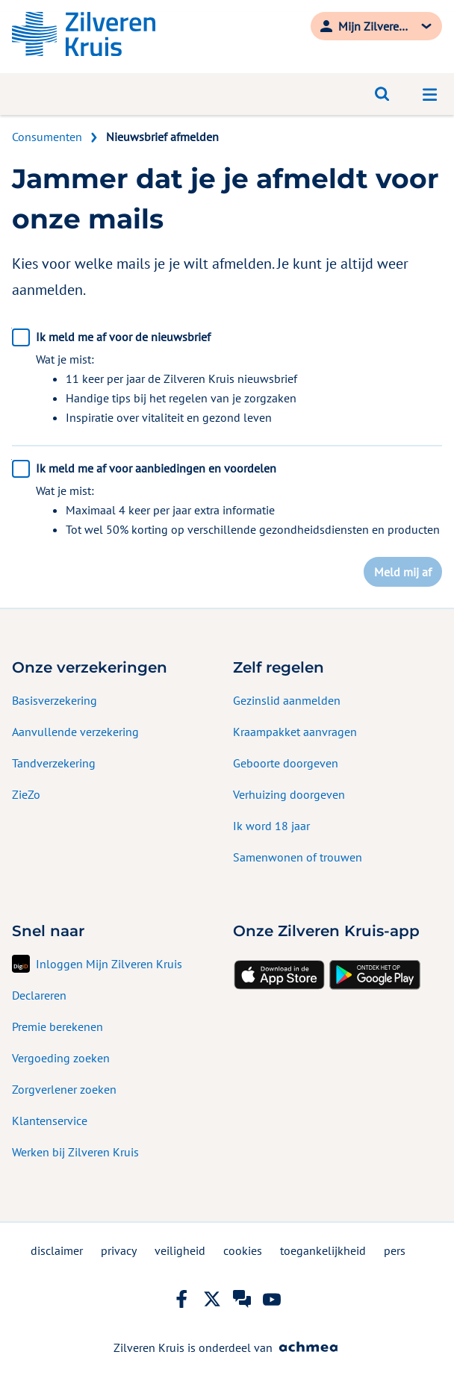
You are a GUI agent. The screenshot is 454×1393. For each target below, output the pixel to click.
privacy (119, 1250)
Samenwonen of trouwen (297, 857)
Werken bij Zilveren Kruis (75, 1151)
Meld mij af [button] (403, 571)
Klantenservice (49, 1120)
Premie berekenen (57, 1026)
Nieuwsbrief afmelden (162, 136)
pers (394, 1250)
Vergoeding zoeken (61, 1057)
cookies (242, 1250)
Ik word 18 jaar (271, 825)
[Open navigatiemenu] (430, 94)
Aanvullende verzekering (75, 731)
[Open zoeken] (382, 94)
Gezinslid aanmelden (286, 700)
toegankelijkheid (323, 1250)
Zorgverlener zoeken (64, 1089)
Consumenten (47, 136)
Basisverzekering (54, 700)
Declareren (39, 995)
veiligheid (180, 1250)
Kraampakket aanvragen (295, 731)
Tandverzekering (54, 762)
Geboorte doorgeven (285, 762)
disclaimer (57, 1250)
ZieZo (26, 794)
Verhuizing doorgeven (289, 794)
